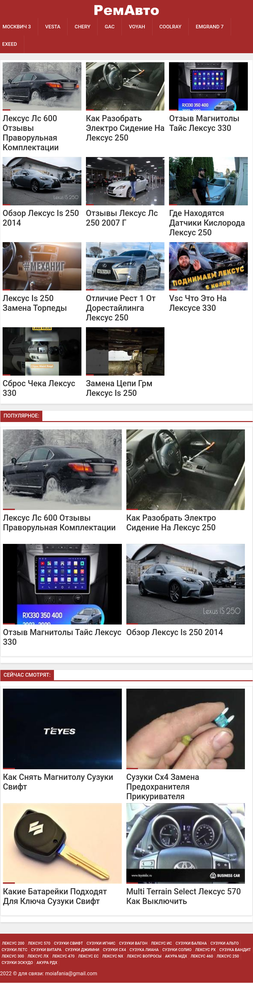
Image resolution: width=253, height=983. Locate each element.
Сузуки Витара (46, 950)
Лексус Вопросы (144, 956)
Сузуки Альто (224, 943)
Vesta (53, 27)
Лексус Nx (112, 956)
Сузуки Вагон (133, 943)
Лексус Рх (205, 950)
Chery (83, 27)
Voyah (138, 27)
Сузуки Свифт (68, 943)
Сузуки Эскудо (17, 963)
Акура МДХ (176, 956)
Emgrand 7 (212, 27)
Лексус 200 (13, 943)
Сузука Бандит (235, 950)
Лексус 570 (39, 943)
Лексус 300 (13, 956)
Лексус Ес (88, 956)
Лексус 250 (227, 956)
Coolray (172, 27)
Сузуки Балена (191, 943)
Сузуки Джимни (82, 950)
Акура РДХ (47, 963)
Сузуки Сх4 (114, 950)
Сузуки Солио (177, 950)
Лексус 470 (63, 956)
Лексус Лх (37, 956)
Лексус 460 (202, 956)
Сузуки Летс (14, 950)
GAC (111, 27)
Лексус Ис (161, 943)
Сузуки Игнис (101, 943)
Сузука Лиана (144, 950)
